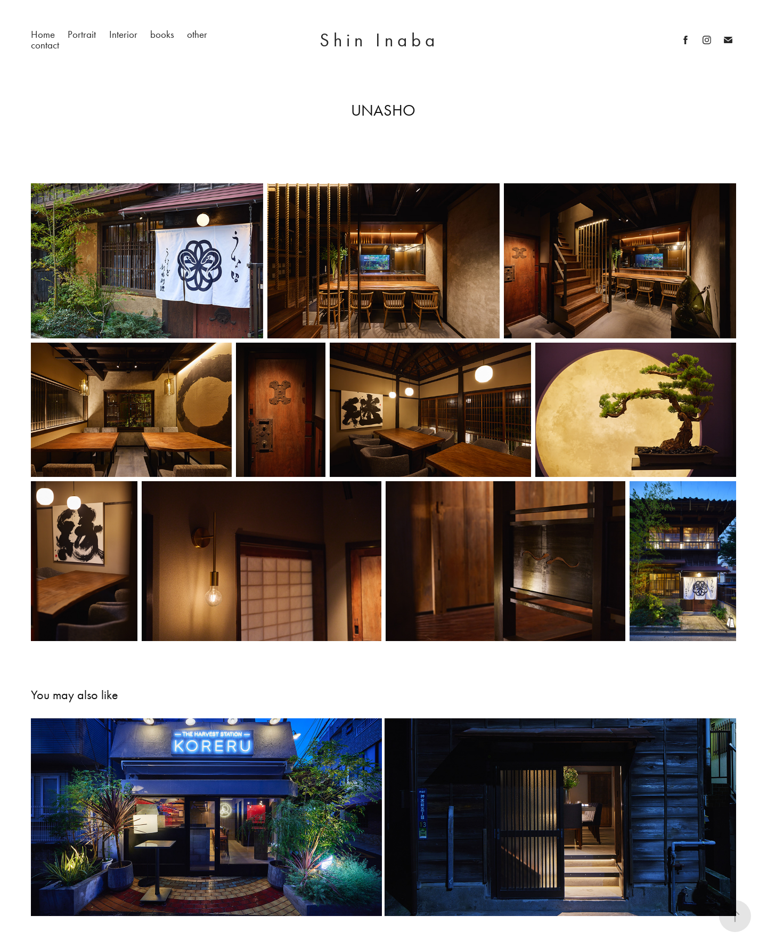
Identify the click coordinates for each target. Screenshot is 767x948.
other (197, 34)
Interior (123, 34)
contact (45, 45)
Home (43, 34)
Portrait (82, 34)
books (162, 34)
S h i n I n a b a (383, 40)
